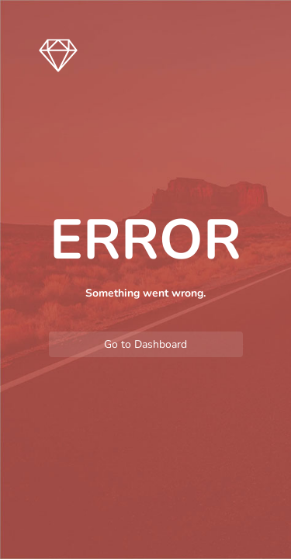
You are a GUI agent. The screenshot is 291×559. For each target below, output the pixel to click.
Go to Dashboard (145, 344)
